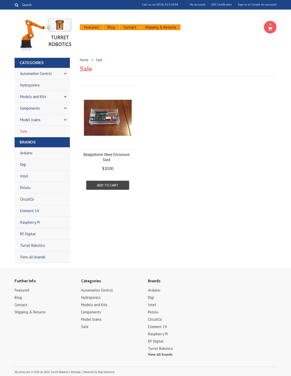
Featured (91, 27)
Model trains (30, 119)
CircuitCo (27, 199)
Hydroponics (30, 85)
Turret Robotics (32, 245)
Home (84, 60)
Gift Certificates (221, 4)
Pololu (25, 187)
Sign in (242, 4)
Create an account (263, 4)
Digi (23, 164)
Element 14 (29, 210)
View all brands (32, 257)
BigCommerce (106, 372)
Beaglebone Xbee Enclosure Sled (106, 157)
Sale (23, 131)
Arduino (26, 153)
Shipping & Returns (160, 27)
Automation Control (36, 73)
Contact (130, 27)
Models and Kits (33, 96)
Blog (111, 27)
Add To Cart (107, 185)
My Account (197, 4)
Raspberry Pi (30, 222)
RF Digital (28, 233)
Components (30, 108)
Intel (24, 176)
